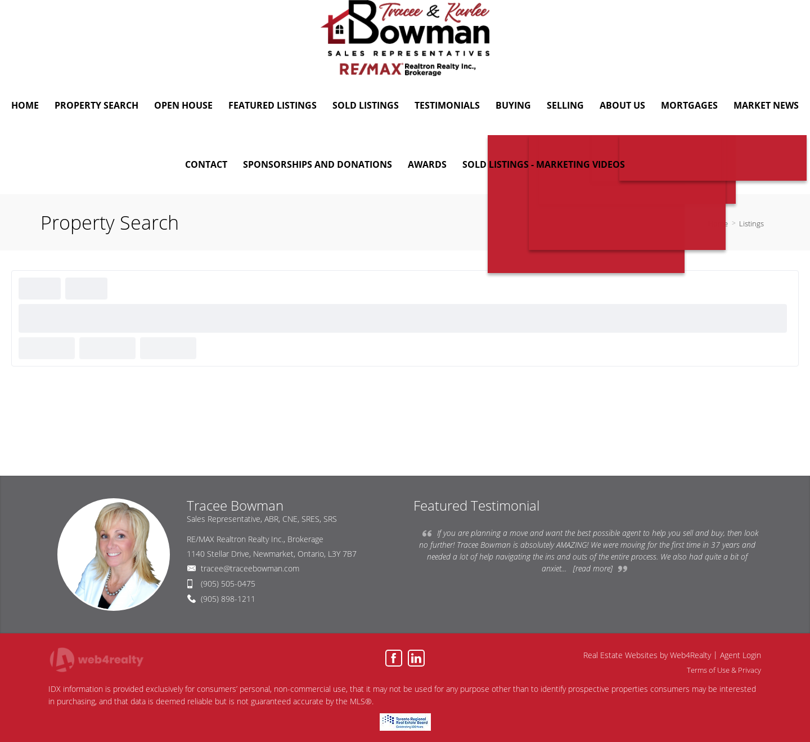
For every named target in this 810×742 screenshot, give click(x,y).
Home (718, 223)
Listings (751, 223)
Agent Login (740, 655)
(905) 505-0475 (228, 583)
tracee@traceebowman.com (250, 568)
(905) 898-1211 (228, 598)
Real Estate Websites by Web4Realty (647, 655)
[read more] (593, 568)
